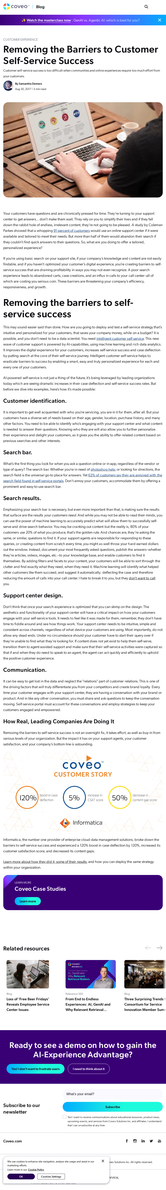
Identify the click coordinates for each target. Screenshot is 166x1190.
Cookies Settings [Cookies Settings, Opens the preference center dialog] (51, 1176)
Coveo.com (12, 1140)
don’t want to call (142, 577)
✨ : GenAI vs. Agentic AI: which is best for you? (80, 20)
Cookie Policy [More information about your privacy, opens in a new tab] (36, 1169)
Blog (40, 6)
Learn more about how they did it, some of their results (45, 861)
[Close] (102, 1160)
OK (21, 1176)
